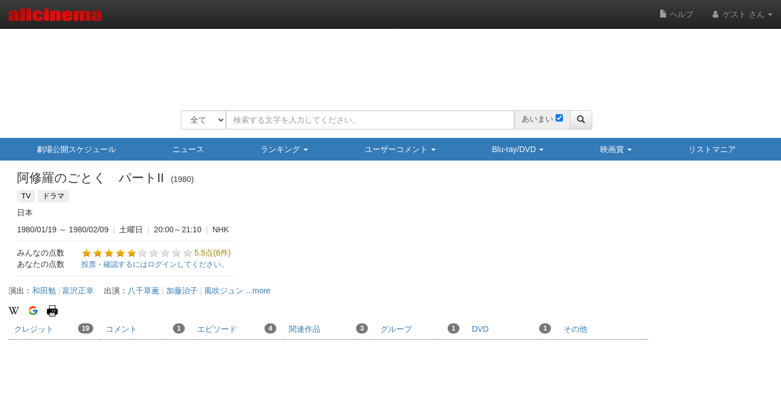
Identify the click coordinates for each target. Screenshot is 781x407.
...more (258, 290)
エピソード (236, 328)
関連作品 (328, 328)
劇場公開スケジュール (76, 149)
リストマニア (712, 149)
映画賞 (616, 149)
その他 (575, 329)
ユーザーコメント (400, 149)
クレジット (53, 328)
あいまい (537, 119)
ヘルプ (676, 14)
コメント (145, 328)
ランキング (284, 149)
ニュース (188, 149)
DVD (511, 328)
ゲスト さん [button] (741, 14)
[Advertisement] (386, 62)
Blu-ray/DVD (518, 149)
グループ (419, 328)
